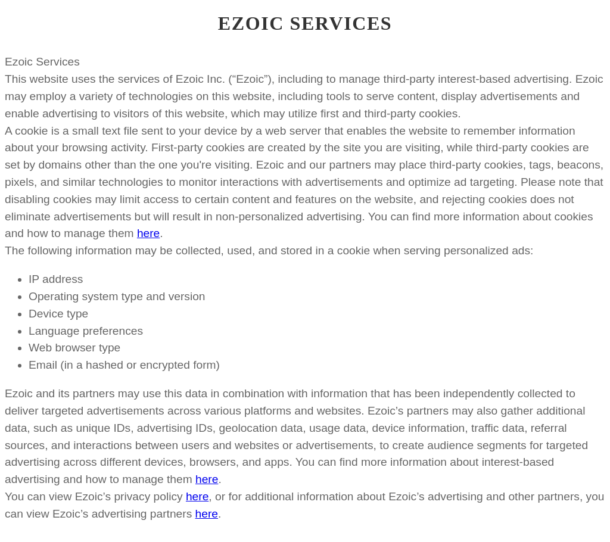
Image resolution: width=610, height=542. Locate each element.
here (148, 233)
